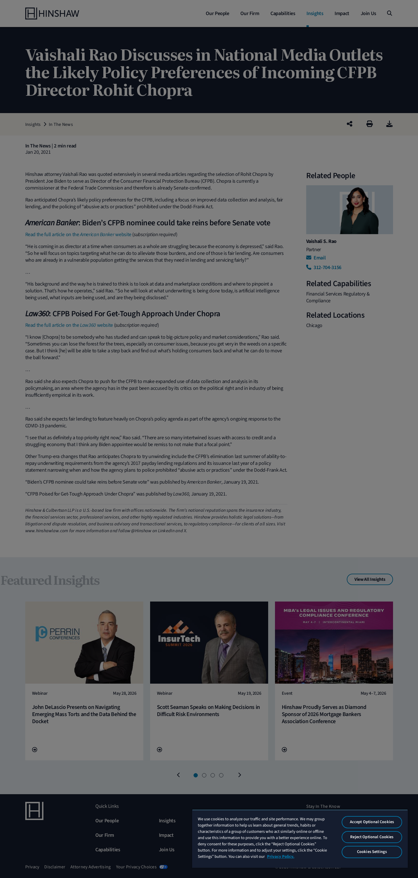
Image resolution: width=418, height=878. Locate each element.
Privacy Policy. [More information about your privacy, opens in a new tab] (280, 857)
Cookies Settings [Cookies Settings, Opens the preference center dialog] (372, 852)
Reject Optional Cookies (371, 837)
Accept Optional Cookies (372, 822)
